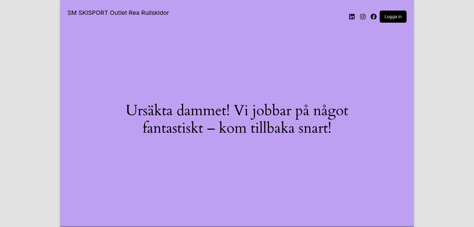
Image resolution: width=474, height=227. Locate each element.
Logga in (393, 16)
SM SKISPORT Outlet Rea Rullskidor (118, 12)
